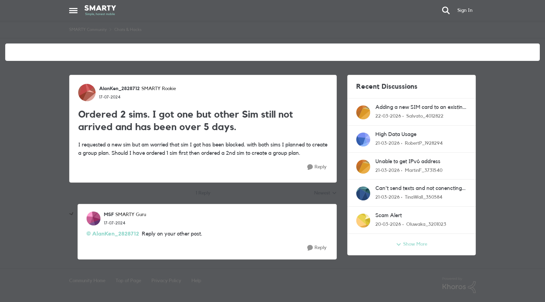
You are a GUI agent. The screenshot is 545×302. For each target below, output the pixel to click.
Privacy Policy (166, 280)
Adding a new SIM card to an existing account (420, 107)
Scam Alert (388, 215)
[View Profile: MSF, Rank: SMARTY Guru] (93, 218)
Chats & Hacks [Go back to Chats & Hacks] (127, 29)
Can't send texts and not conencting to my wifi (418, 188)
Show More (411, 244)
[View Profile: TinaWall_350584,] (363, 193)
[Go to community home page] (100, 10)
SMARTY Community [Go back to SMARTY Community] (88, 29)
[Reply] (317, 167)
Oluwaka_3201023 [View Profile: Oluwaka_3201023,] (426, 224)
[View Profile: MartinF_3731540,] (363, 167)
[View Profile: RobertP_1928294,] (363, 139)
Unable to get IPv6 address (407, 161)
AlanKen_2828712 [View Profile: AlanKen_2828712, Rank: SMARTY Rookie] (119, 88)
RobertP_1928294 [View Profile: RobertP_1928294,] (424, 143)
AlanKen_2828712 (115, 234)
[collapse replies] (71, 214)
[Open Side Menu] (73, 10)
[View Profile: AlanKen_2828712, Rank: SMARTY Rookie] (87, 92)
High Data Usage (395, 134)
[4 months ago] (388, 116)
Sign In (464, 10)
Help (196, 280)
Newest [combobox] (325, 194)
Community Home (87, 280)
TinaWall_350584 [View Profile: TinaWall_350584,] (423, 197)
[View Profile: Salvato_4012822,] (363, 112)
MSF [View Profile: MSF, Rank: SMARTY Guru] (109, 214)
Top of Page (128, 280)
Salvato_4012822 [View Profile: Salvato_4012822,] (425, 116)
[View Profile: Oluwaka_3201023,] (363, 221)
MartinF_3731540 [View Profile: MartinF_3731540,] (423, 170)
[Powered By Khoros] (459, 285)
